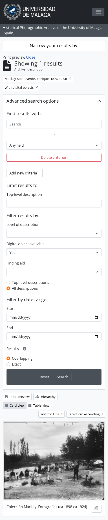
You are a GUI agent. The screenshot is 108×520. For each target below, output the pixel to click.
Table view (38, 405)
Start (11, 308)
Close (30, 57)
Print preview (17, 396)
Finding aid (16, 263)
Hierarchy (45, 396)
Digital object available (25, 243)
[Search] (54, 124)
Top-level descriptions (30, 282)
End (10, 327)
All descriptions (25, 288)
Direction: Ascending (84, 414)
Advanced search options (33, 101)
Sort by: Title (50, 414)
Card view (14, 405)
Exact (16, 364)
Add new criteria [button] (23, 173)
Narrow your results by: (54, 45)
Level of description (23, 224)
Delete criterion (54, 157)
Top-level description (24, 194)
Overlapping (22, 358)
